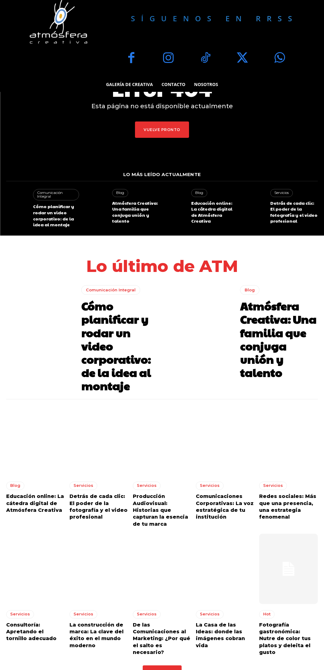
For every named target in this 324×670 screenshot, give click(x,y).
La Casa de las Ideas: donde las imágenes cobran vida (222, 593)
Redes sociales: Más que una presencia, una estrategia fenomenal (288, 475)
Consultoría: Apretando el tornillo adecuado (35, 590)
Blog (120, 193)
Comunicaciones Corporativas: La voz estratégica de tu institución (221, 478)
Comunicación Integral (55, 193)
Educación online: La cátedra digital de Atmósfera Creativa (212, 207)
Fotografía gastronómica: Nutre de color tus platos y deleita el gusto (284, 596)
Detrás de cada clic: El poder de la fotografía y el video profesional (293, 207)
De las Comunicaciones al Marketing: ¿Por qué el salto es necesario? (162, 593)
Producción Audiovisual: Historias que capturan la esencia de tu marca (160, 478)
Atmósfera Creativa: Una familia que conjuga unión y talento (133, 210)
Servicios (281, 193)
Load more (162, 624)
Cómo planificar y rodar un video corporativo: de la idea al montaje (56, 210)
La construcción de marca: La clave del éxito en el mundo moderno (93, 596)
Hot (267, 576)
